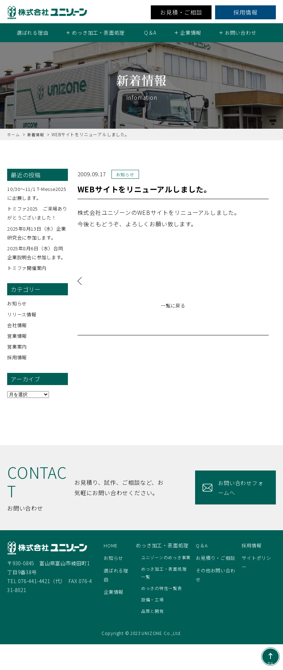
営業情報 (17, 344)
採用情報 (245, 12)
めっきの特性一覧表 (162, 614)
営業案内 (17, 355)
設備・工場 (153, 625)
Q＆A (150, 32)
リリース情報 (23, 323)
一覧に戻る (173, 305)
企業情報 (114, 601)
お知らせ (17, 312)
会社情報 (17, 334)
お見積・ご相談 (181, 12)
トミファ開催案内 (28, 276)
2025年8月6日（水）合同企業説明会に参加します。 (36, 257)
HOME (111, 554)
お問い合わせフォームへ (239, 496)
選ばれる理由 (33, 32)
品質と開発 (153, 637)
